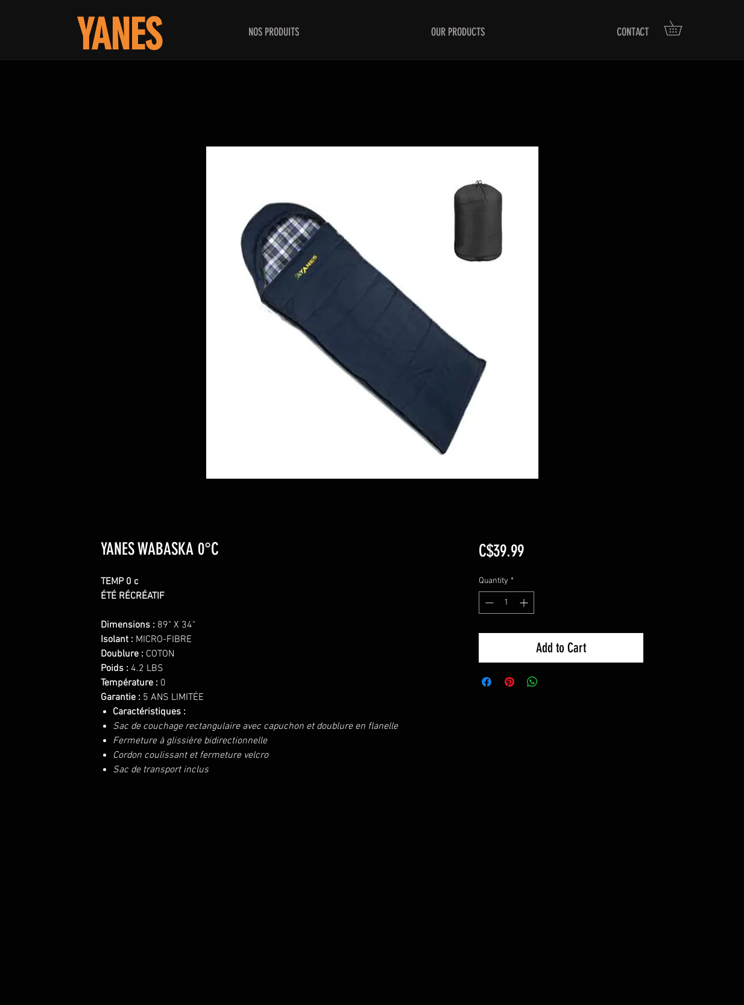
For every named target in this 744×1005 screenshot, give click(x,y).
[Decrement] (488, 602)
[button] (680, 28)
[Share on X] (555, 682)
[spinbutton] (506, 602)
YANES (119, 35)
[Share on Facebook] (486, 682)
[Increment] (524, 602)
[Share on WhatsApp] (532, 682)
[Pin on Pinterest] (509, 682)
